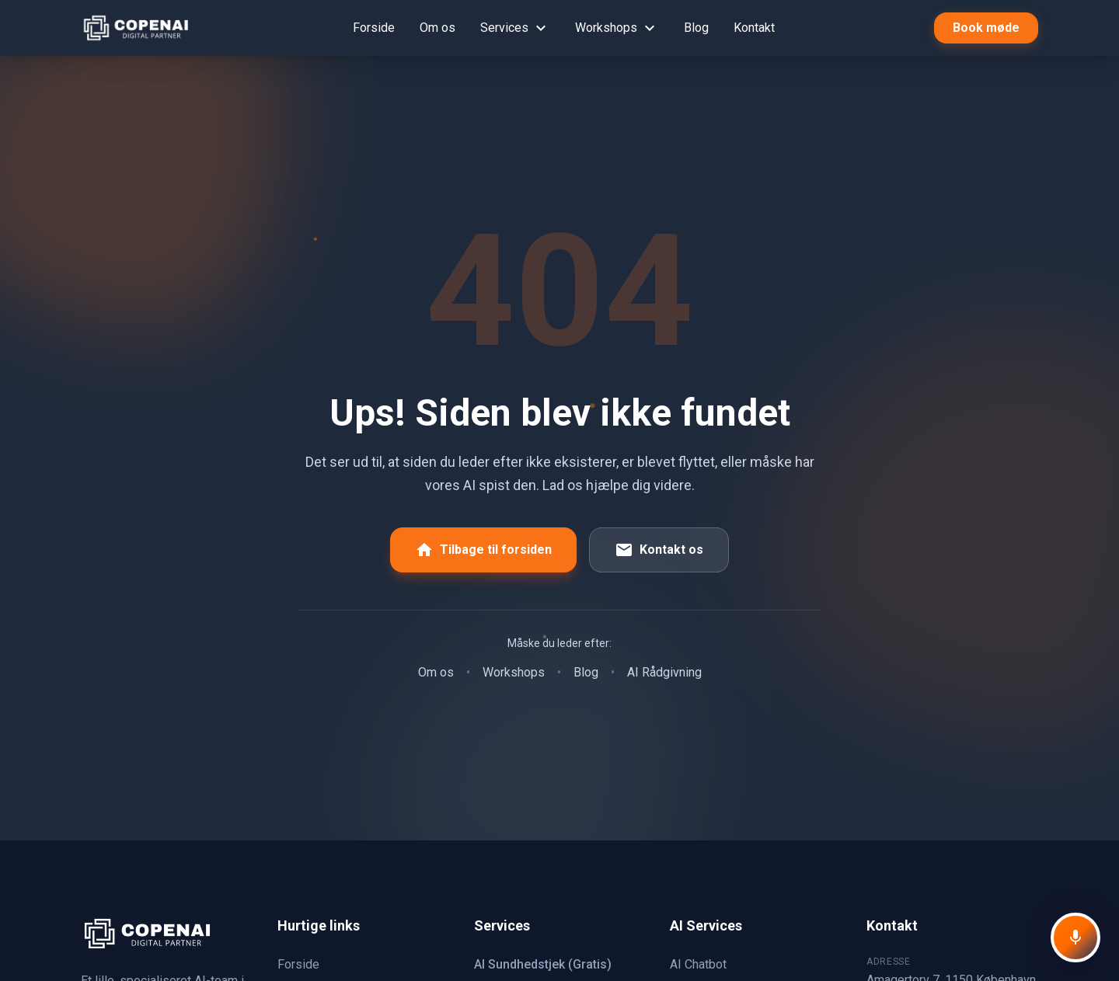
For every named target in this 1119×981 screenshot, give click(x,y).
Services (515, 28)
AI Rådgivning (664, 672)
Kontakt (754, 27)
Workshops (617, 28)
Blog (696, 27)
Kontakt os (659, 550)
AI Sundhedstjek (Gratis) (543, 964)
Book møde (986, 27)
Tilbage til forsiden (483, 550)
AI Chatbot (698, 964)
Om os (437, 27)
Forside (374, 27)
